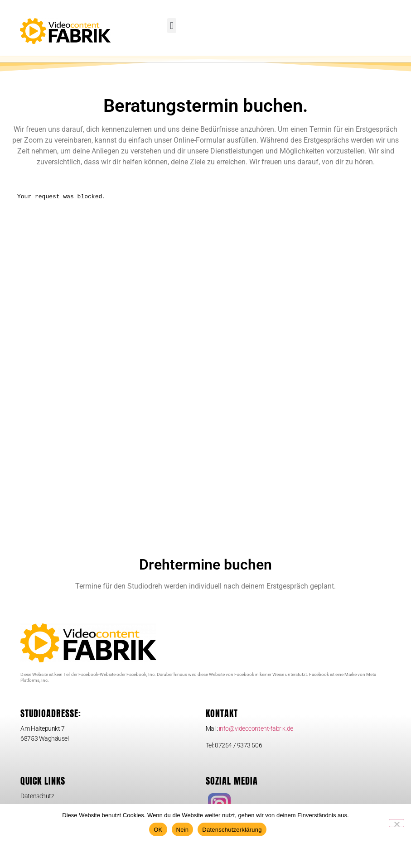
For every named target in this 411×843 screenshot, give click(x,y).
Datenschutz (37, 802)
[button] (171, 25)
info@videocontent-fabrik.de (256, 734)
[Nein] (396, 823)
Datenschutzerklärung (231, 829)
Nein (182, 829)
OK (158, 829)
